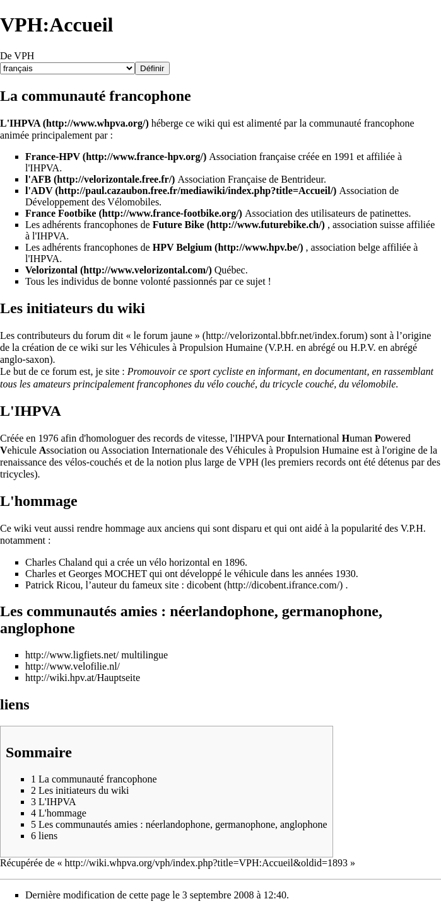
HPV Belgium (182, 247)
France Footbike (60, 213)
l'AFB (38, 179)
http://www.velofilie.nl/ (72, 666)
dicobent (204, 585)
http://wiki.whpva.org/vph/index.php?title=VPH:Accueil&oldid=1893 (206, 862)
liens (15, 704)
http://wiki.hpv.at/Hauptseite (82, 677)
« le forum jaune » (163, 335)
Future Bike (178, 224)
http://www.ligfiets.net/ (72, 655)
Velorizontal (51, 270)
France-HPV (52, 156)
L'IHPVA (20, 123)
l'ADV (38, 190)
